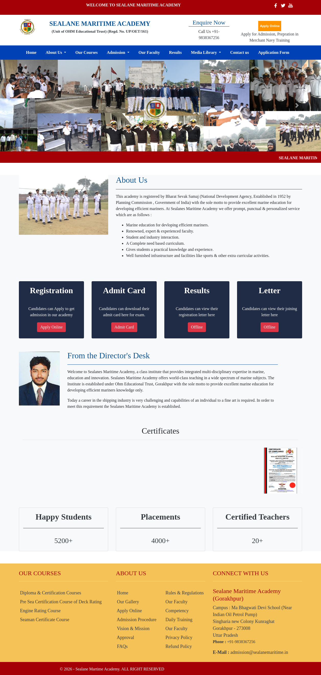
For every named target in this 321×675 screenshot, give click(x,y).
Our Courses (86, 52)
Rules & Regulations (184, 592)
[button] (24, 105)
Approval (125, 637)
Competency (176, 610)
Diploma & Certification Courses (50, 592)
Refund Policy (178, 646)
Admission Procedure (136, 619)
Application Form (273, 52)
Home (31, 52)
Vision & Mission (133, 628)
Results (175, 52)
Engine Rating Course (39, 610)
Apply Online (51, 327)
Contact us (239, 52)
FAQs (122, 646)
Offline (197, 327)
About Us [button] (54, 52)
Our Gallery (127, 601)
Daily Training (178, 619)
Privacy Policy (178, 637)
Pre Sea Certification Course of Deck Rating (60, 601)
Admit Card (124, 327)
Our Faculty (149, 52)
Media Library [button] (204, 52)
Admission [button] (116, 52)
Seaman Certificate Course (44, 619)
